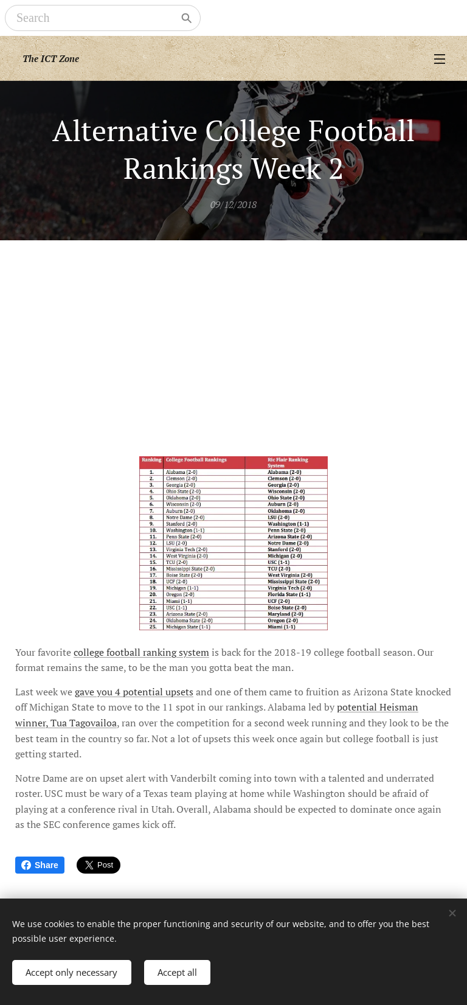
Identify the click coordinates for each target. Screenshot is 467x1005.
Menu (439, 59)
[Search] (94, 18)
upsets (178, 691)
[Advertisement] (233, 331)
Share (39, 865)
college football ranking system (141, 652)
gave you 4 (99, 691)
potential (143, 691)
